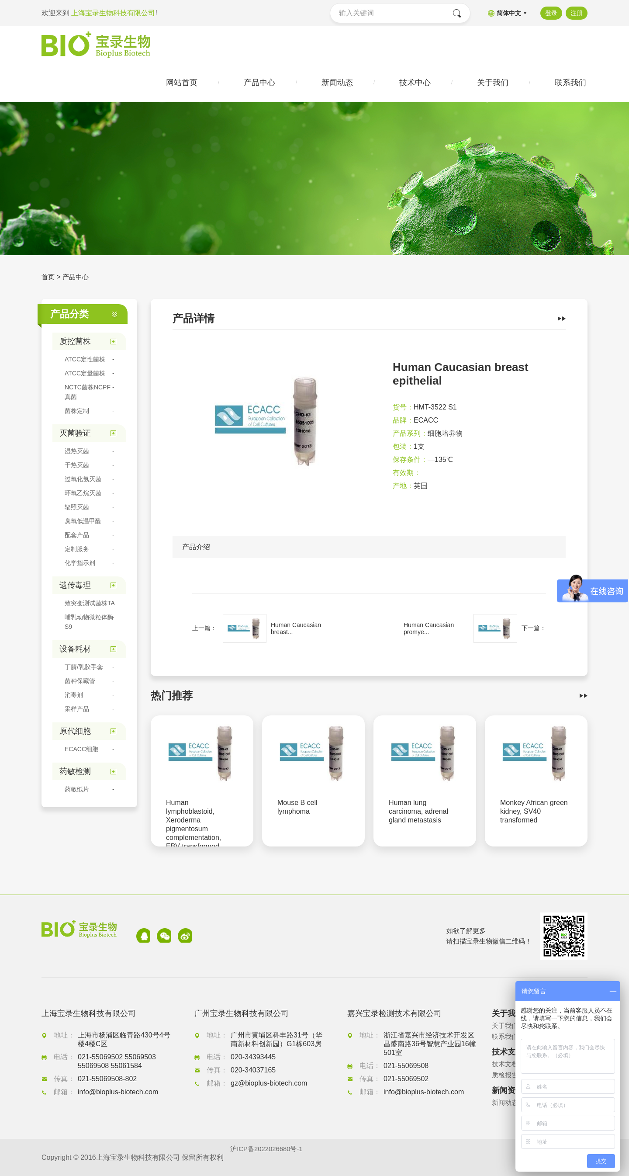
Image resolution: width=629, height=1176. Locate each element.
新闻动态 (506, 1103)
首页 (48, 279)
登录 (549, 13)
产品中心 (77, 279)
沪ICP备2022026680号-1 (269, 1157)
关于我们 (506, 1026)
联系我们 (506, 1037)
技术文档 (506, 1064)
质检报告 (506, 1075)
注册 (576, 13)
